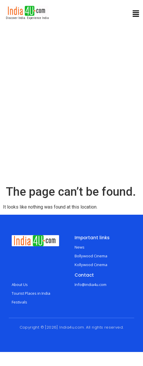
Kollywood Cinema (91, 264)
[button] (136, 14)
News (80, 247)
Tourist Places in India (31, 293)
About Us (20, 284)
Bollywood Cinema (91, 256)
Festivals (19, 302)
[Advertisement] (70, 111)
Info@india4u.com (90, 284)
